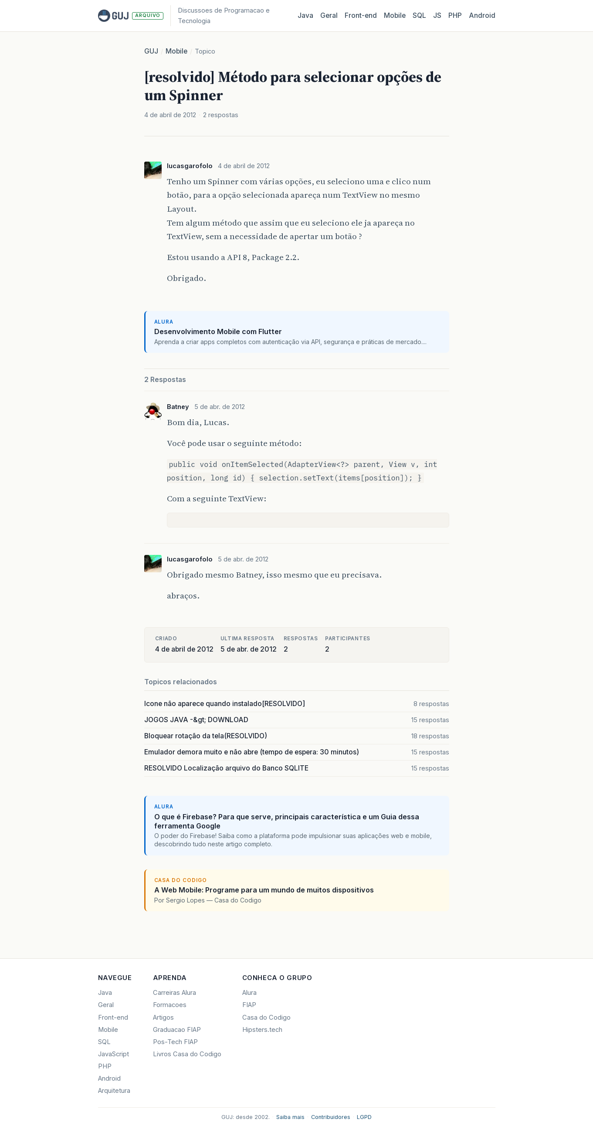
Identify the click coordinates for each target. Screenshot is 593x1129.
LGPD (364, 1117)
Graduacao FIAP (177, 1030)
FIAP (249, 1005)
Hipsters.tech (262, 1030)
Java (305, 15)
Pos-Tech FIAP (175, 1042)
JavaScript (113, 1054)
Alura (249, 993)
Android (482, 15)
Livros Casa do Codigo (187, 1054)
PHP (455, 15)
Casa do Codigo (266, 1017)
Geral (329, 15)
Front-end (113, 1017)
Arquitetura (114, 1091)
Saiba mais (290, 1117)
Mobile (395, 15)
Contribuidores (330, 1117)
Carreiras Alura (174, 993)
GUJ (151, 51)
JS (437, 15)
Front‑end (361, 15)
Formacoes (169, 1005)
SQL (419, 15)
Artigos (163, 1017)
